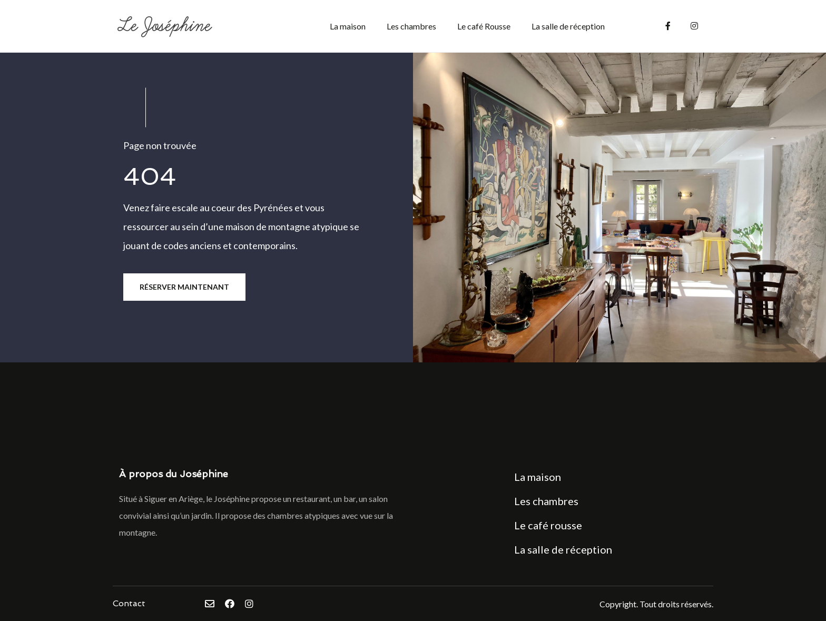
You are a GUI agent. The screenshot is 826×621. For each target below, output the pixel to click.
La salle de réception (568, 26)
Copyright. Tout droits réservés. (656, 604)
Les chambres (411, 26)
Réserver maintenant (184, 286)
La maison (348, 26)
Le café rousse (548, 525)
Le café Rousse (483, 26)
